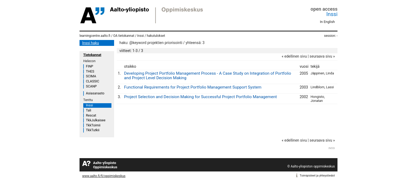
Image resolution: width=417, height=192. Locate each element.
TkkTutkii (92, 130)
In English (327, 22)
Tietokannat (92, 55)
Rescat (91, 115)
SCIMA (91, 76)
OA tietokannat (123, 36)
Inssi (331, 14)
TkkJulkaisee (95, 120)
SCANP (91, 86)
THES (90, 71)
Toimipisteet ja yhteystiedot (317, 175)
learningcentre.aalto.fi (95, 36)
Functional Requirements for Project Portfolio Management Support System (193, 87)
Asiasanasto (95, 93)
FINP (89, 66)
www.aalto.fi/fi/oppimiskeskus (104, 176)
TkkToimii (93, 125)
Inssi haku (90, 43)
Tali (88, 110)
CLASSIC (92, 81)
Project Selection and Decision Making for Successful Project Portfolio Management (200, 96)
